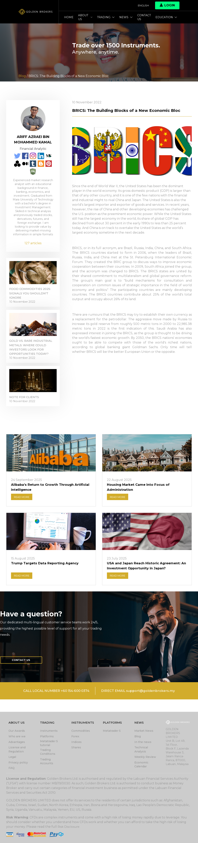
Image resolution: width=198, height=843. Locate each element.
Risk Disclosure (69, 826)
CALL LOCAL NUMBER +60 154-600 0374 (53, 704)
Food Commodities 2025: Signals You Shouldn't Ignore (31, 296)
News (126, 17)
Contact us (144, 17)
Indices (76, 742)
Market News (143, 731)
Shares (76, 748)
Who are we (17, 737)
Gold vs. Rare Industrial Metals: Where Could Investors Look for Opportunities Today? (32, 353)
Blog (137, 737)
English (142, 5)
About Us (85, 17)
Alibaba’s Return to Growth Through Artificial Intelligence (44, 497)
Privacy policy (18, 762)
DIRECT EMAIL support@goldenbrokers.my (141, 704)
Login (167, 5)
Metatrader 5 (112, 731)
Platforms (47, 737)
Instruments (49, 731)
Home (68, 17)
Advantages (17, 742)
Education (166, 17)
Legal (12, 757)
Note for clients (25, 406)
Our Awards (17, 731)
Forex (75, 737)
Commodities (80, 731)
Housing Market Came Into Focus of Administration (140, 497)
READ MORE (23, 507)
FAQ (12, 768)
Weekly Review (145, 757)
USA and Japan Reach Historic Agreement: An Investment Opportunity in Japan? (146, 577)
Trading (106, 17)
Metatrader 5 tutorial (49, 743)
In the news (142, 742)
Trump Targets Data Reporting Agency (47, 574)
